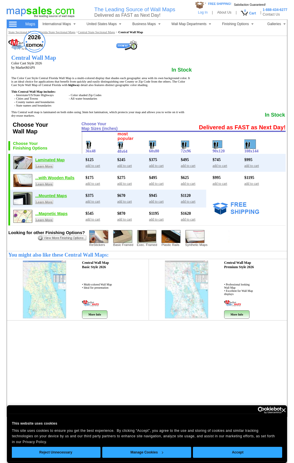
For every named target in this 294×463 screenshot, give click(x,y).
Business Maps (146, 24)
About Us (224, 12)
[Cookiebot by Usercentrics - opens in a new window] (256, 410)
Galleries (276, 24)
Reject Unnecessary (55, 452)
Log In (202, 12)
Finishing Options (238, 24)
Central (95, 265)
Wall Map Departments (191, 24)
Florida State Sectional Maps (57, 32)
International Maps (59, 24)
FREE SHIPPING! (219, 3)
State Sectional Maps (21, 32)
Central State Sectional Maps (96, 32)
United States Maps (104, 24)
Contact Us (271, 14)
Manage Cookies (146, 452)
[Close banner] (284, 410)
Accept (237, 452)
